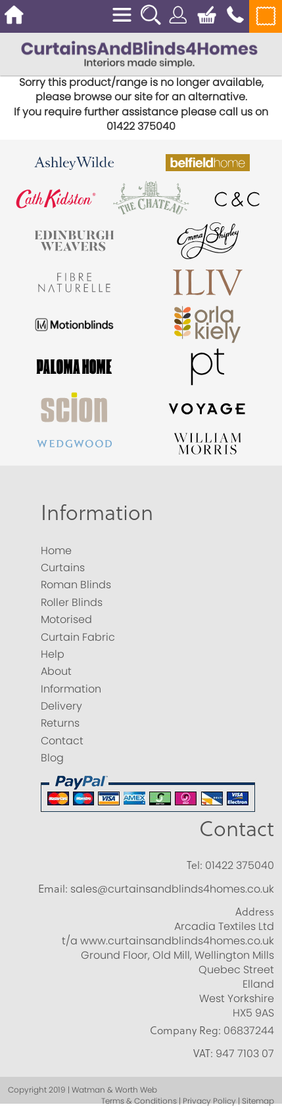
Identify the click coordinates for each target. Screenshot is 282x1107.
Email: (53, 888)
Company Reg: (185, 1030)
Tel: (194, 865)
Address (254, 911)
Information (97, 512)
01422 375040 (239, 865)
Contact (236, 828)
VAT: (203, 1053)
